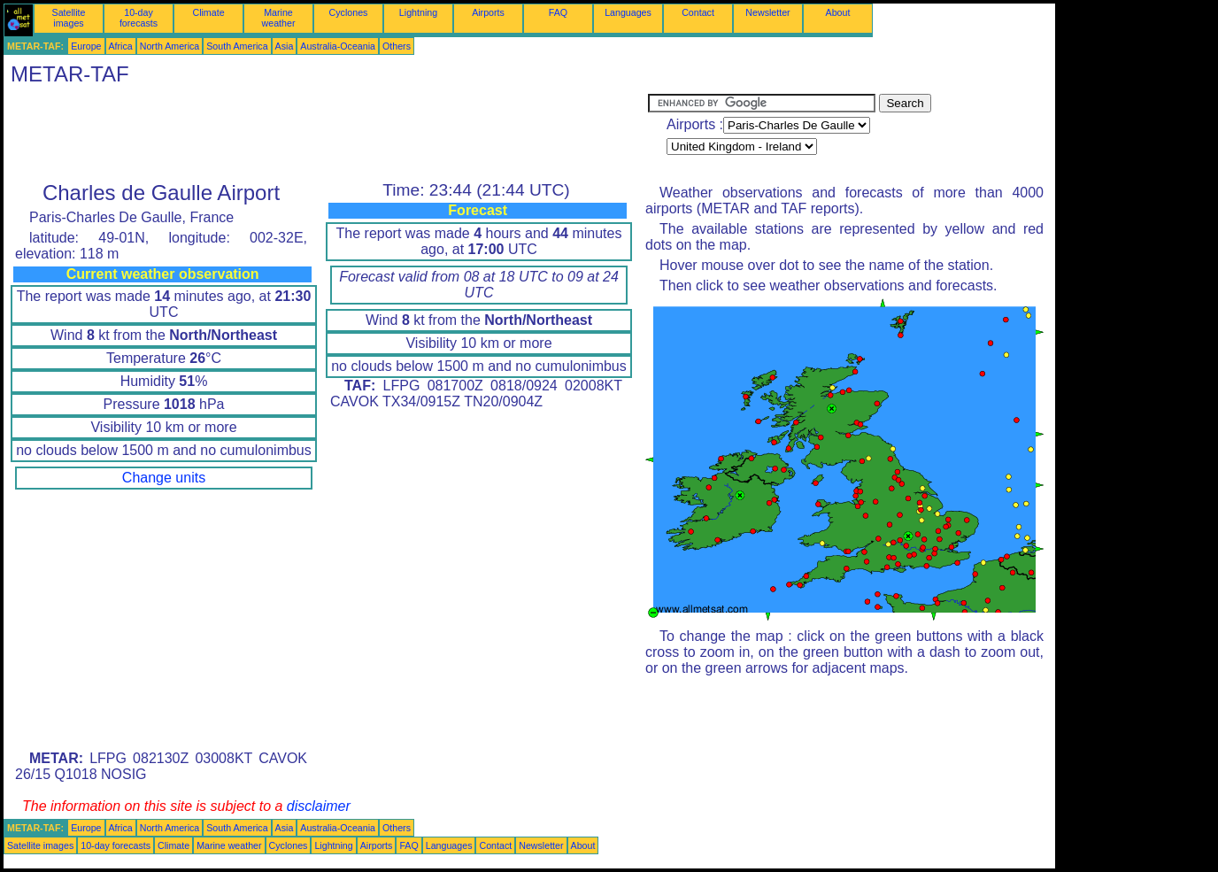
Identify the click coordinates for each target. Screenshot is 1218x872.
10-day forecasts (138, 17)
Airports (488, 12)
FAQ (558, 12)
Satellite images (69, 17)
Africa (121, 46)
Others (396, 46)
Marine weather (279, 17)
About (838, 12)
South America (236, 46)
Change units (163, 477)
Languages (628, 12)
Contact (698, 12)
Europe (86, 46)
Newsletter (767, 12)
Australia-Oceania (337, 46)
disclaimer (319, 806)
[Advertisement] (326, 134)
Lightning (418, 12)
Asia (284, 46)
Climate (208, 12)
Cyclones (348, 12)
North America (170, 46)
